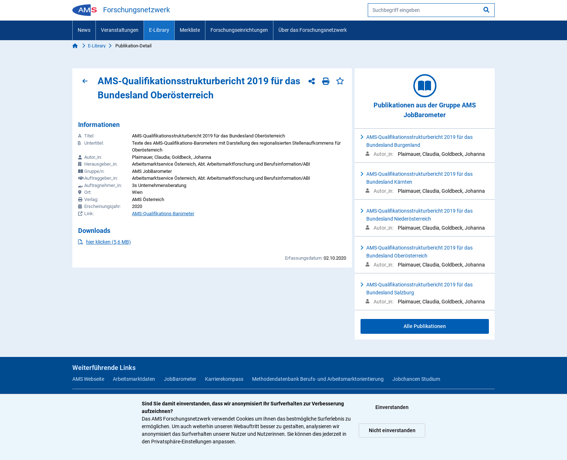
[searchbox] (431, 10)
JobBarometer (180, 379)
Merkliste (190, 30)
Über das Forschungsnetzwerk (312, 30)
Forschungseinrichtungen (239, 30)
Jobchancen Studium (416, 379)
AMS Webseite (88, 379)
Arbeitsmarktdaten (134, 379)
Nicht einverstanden (392, 430)
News (84, 30)
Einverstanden (392, 407)
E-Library (159, 30)
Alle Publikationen (425, 326)
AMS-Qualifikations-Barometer (163, 213)
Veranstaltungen (119, 30)
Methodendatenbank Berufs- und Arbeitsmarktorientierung (318, 379)
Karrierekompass (224, 379)
